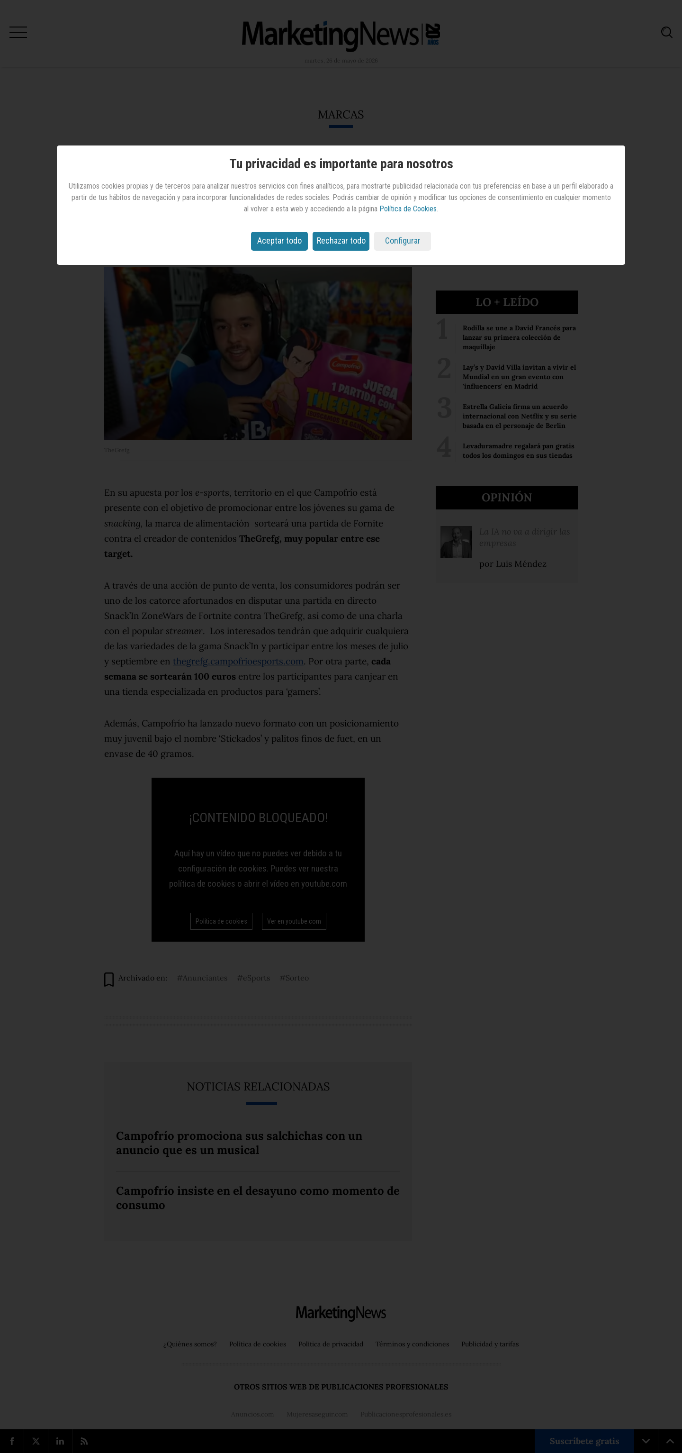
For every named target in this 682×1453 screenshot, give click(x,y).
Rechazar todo (341, 240)
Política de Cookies (408, 208)
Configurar (403, 240)
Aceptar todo (279, 240)
